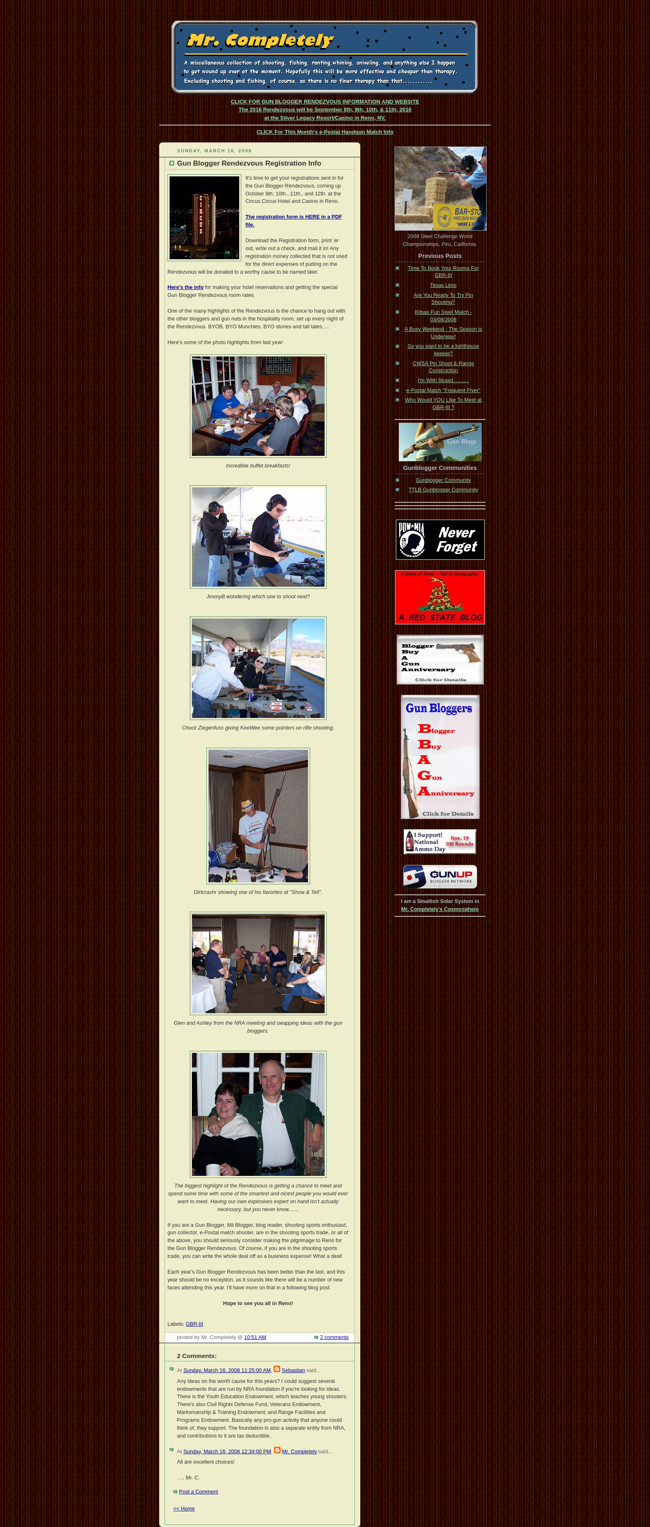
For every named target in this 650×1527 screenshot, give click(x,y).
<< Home (184, 1509)
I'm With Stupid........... (443, 380)
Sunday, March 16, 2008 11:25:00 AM (227, 1370)
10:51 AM (255, 1337)
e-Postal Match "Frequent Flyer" (443, 390)
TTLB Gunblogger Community (443, 490)
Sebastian (293, 1370)
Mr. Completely (299, 1452)
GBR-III (194, 1324)
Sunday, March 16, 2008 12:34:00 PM (227, 1452)
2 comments (334, 1337)
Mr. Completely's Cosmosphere (440, 909)
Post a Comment (198, 1492)
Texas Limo (443, 285)
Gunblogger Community (443, 480)
